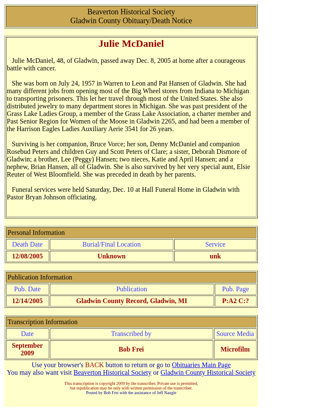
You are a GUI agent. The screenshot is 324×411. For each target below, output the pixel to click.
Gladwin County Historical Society (207, 372)
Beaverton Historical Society (112, 372)
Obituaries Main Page (201, 364)
